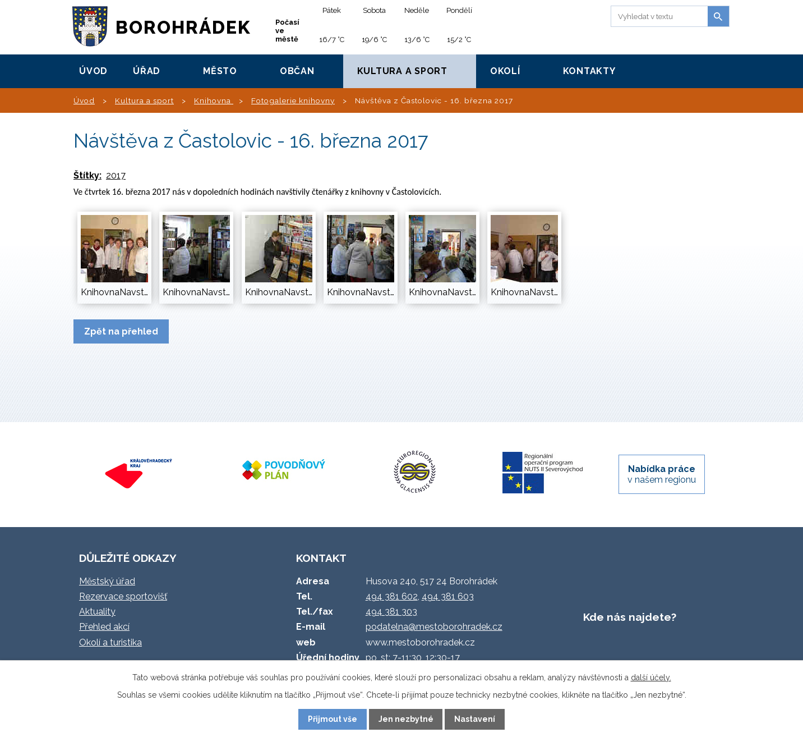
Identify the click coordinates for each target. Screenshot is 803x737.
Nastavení (474, 719)
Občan (297, 71)
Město (220, 71)
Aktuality (97, 611)
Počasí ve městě (287, 30)
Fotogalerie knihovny (293, 100)
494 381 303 (391, 611)
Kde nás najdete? (629, 617)
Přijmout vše (332, 719)
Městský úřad (107, 581)
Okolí (505, 71)
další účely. (651, 677)
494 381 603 (448, 596)
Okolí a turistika (110, 642)
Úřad (146, 71)
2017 (116, 175)
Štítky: (87, 175)
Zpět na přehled (121, 331)
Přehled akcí (104, 626)
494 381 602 (392, 596)
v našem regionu (661, 474)
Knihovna (213, 100)
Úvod (93, 71)
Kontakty (589, 71)
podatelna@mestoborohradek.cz (434, 626)
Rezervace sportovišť (123, 596)
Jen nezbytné (406, 719)
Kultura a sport (402, 71)
